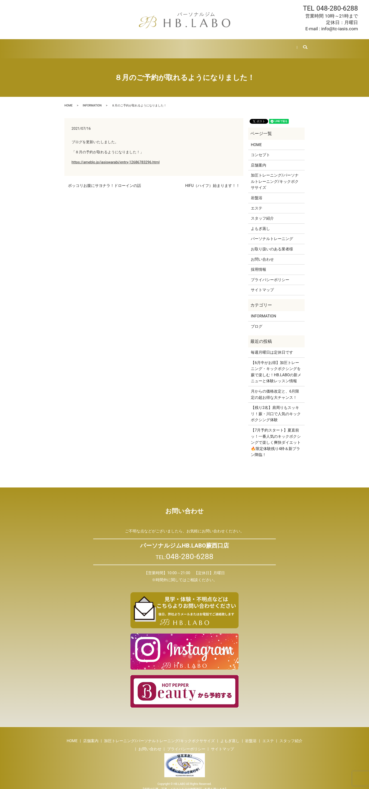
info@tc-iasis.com (339, 28)
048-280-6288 (337, 8)
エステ (183, 45)
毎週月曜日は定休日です (272, 346)
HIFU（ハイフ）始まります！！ (212, 180)
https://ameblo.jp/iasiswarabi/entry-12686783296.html (116, 156)
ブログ (230, 45)
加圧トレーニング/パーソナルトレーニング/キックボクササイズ (275, 175)
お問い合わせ (275, 45)
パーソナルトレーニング (272, 233)
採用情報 (250, 45)
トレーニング (116, 45)
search (302, 46)
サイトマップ (262, 284)
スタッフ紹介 (206, 45)
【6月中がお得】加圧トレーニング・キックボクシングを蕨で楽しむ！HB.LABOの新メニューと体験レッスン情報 (276, 365)
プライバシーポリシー (270, 274)
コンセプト (260, 149)
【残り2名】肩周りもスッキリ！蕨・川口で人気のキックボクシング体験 (276, 408)
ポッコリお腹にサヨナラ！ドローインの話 (104, 180)
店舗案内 (91, 45)
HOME (72, 45)
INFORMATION (92, 99)
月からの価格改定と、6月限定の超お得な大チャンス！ (275, 388)
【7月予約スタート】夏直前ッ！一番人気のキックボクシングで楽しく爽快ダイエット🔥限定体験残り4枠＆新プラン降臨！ (276, 436)
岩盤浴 (165, 45)
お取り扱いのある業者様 (272, 243)
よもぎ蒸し (144, 45)
